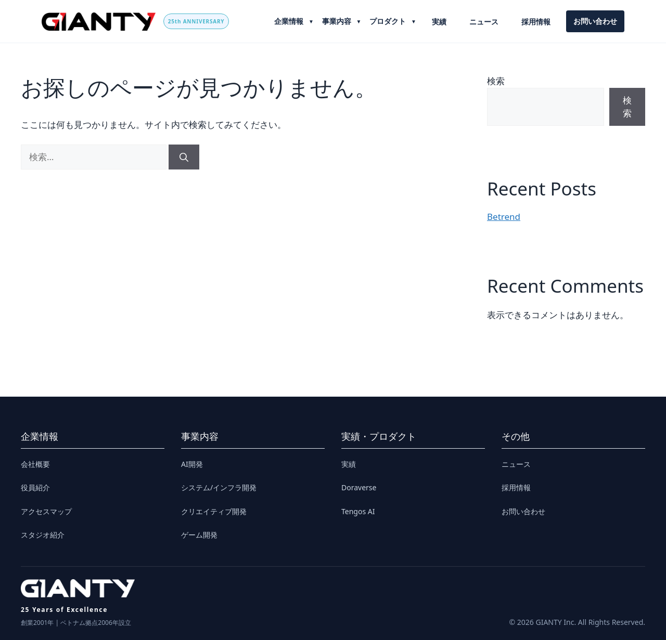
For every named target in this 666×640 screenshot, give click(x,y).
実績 (439, 22)
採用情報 (535, 22)
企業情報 (289, 21)
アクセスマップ (46, 511)
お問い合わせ (595, 21)
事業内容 (337, 21)
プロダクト (388, 21)
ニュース (483, 22)
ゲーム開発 (199, 535)
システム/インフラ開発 (219, 487)
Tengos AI (358, 511)
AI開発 (192, 464)
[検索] (184, 157)
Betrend (503, 217)
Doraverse (358, 487)
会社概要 (35, 464)
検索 (496, 81)
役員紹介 (35, 487)
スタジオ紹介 (43, 535)
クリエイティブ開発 (214, 511)
